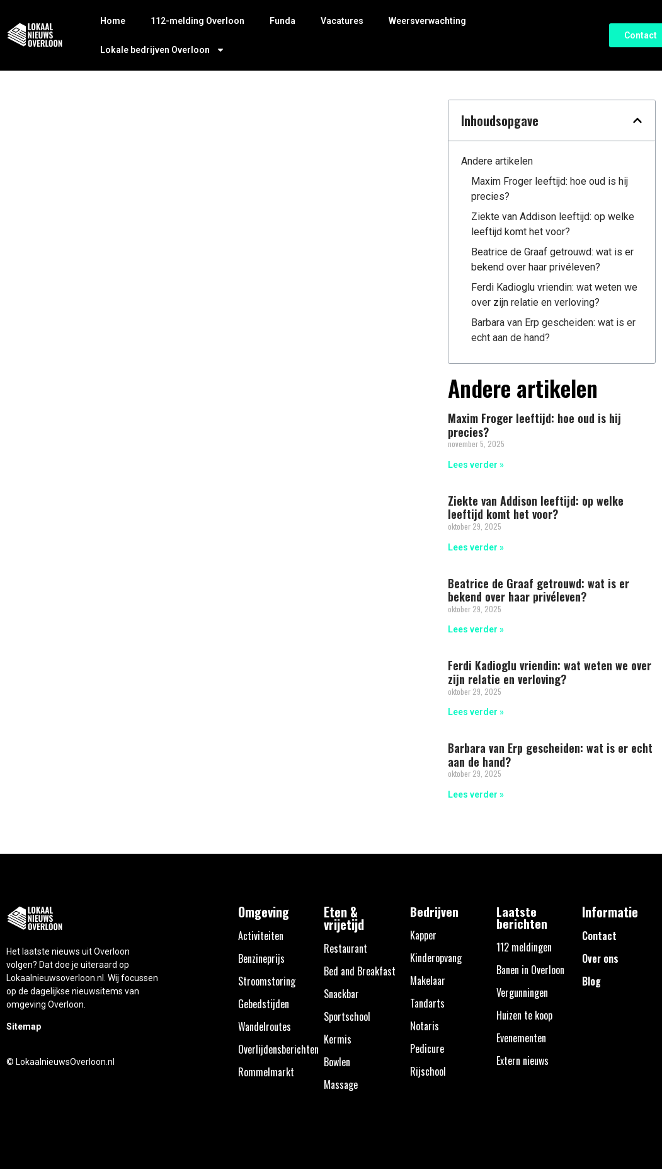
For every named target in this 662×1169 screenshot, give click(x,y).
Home (112, 21)
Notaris (424, 1025)
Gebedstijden (263, 1003)
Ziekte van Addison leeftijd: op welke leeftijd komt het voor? (552, 224)
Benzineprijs (261, 958)
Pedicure (427, 1048)
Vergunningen (522, 992)
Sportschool (347, 1016)
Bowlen (337, 1061)
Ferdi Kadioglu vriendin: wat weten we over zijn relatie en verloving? (554, 294)
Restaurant (345, 948)
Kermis (337, 1039)
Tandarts (427, 1003)
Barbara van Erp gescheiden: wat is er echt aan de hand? (553, 330)
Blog (591, 981)
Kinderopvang (436, 957)
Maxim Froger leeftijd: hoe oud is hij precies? (549, 188)
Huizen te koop (524, 1015)
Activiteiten (260, 935)
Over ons (600, 958)
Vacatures (342, 21)
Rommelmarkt (266, 1071)
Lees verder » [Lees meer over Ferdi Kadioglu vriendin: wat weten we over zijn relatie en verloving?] (476, 712)
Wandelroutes (264, 1026)
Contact (599, 935)
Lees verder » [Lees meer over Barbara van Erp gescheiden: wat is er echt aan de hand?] (476, 794)
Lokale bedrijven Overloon (162, 50)
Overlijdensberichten (278, 1049)
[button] (637, 120)
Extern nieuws (522, 1060)
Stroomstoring (266, 981)
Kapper (423, 935)
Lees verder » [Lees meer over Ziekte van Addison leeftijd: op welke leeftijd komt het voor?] (476, 547)
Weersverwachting (427, 21)
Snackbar (341, 993)
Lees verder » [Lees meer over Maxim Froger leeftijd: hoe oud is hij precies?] (476, 465)
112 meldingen (524, 947)
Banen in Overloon (530, 969)
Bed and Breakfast (360, 971)
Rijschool (428, 1071)
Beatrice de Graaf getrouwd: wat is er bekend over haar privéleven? (552, 259)
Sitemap (23, 1026)
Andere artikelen (497, 161)
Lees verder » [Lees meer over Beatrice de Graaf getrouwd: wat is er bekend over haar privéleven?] (476, 629)
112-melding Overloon (197, 21)
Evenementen (521, 1037)
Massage (341, 1084)
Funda (282, 21)
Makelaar (427, 980)
